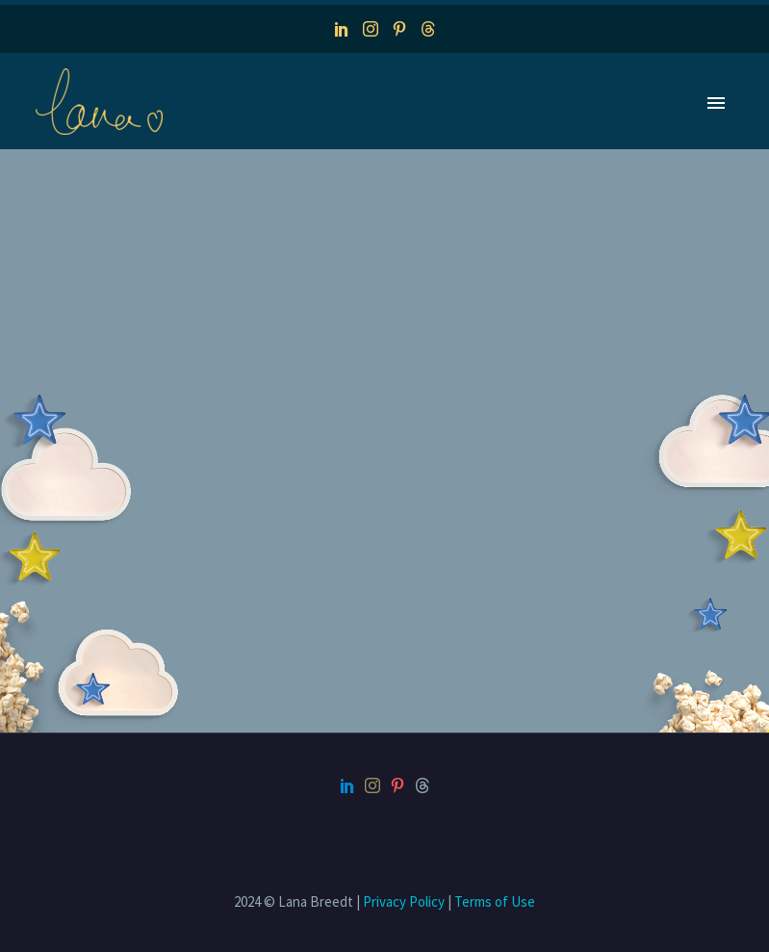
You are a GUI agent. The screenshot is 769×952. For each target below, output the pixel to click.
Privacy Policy (404, 901)
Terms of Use (494, 901)
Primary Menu (716, 103)
